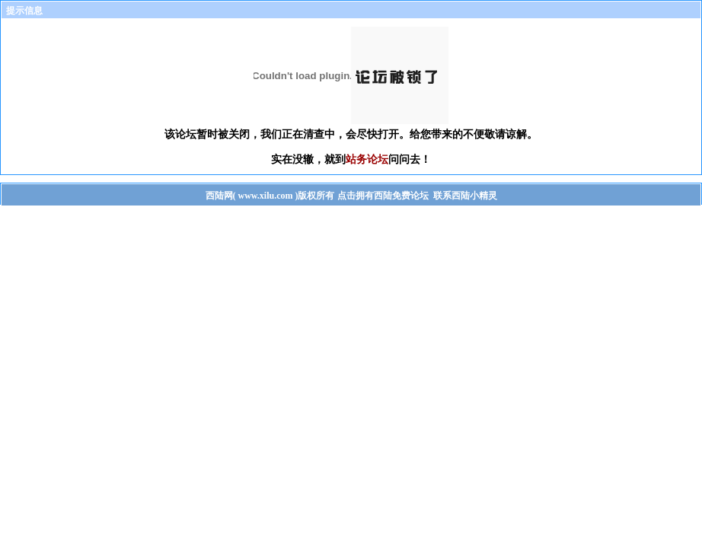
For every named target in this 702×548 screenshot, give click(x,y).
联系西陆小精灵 (465, 195)
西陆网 (219, 195)
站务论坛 (367, 159)
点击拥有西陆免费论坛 (383, 195)
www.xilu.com (265, 195)
